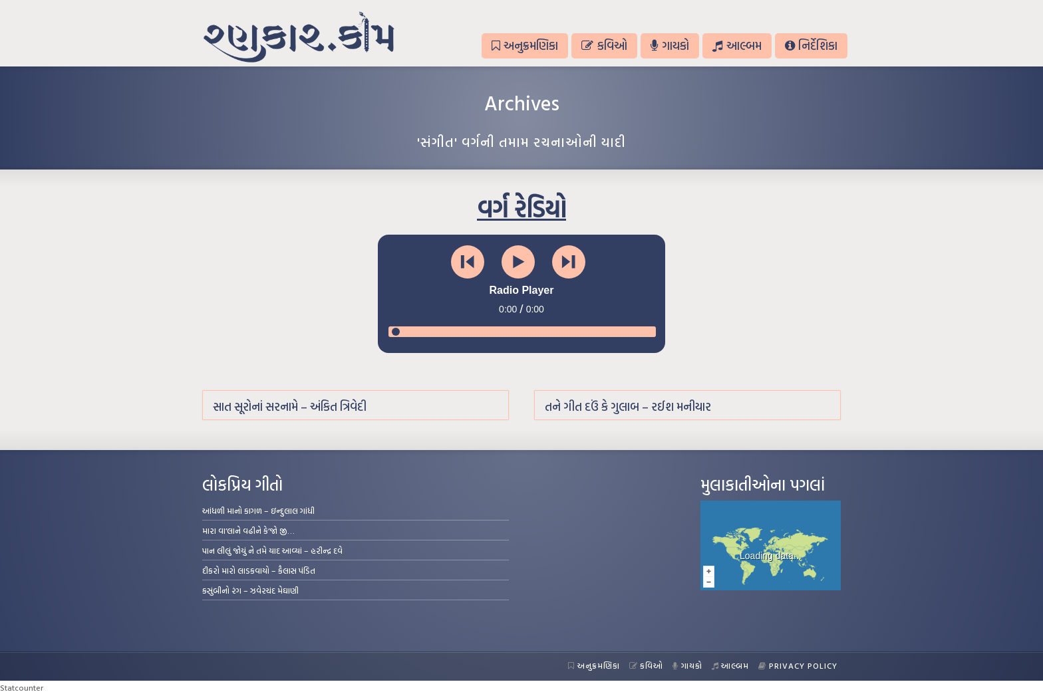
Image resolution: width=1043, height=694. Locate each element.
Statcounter (21, 687)
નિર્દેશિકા (811, 46)
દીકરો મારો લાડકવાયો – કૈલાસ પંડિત (258, 570)
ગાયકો (670, 46)
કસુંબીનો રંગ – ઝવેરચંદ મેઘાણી (250, 590)
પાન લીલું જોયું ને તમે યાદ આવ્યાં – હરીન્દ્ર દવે (272, 550)
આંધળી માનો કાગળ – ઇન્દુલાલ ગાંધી (258, 511)
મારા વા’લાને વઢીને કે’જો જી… (248, 530)
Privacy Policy (797, 665)
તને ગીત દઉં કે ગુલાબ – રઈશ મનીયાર (628, 406)
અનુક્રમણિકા (525, 46)
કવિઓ (604, 46)
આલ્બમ (736, 46)
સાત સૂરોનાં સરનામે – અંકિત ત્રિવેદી (290, 406)
